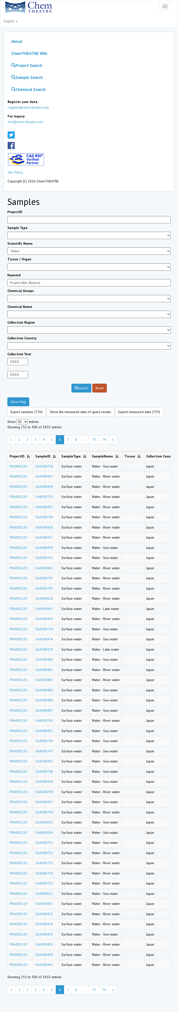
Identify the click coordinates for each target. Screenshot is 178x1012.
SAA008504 (44, 832)
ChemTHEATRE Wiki (29, 53)
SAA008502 (44, 822)
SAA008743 (44, 588)
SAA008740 (44, 517)
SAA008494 (44, 781)
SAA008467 (44, 609)
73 (94, 439)
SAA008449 (44, 486)
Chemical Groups (20, 291)
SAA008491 (44, 731)
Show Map (18, 402)
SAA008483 (44, 680)
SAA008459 (44, 547)
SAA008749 (44, 792)
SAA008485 (44, 690)
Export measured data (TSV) (139, 412)
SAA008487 (44, 710)
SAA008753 (44, 863)
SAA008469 (44, 619)
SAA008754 (44, 873)
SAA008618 (44, 598)
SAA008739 (44, 496)
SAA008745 (44, 720)
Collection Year (19, 354)
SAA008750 (44, 812)
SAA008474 (44, 639)
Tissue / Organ (19, 259)
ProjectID (14, 212)
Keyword (14, 275)
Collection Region (21, 322)
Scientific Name (20, 243)
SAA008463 (44, 568)
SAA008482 (44, 670)
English (11, 21)
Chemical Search (28, 89)
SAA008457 (44, 537)
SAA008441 (44, 964)
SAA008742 (44, 578)
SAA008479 (44, 649)
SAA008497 (44, 802)
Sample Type (17, 228)
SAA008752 (44, 853)
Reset (100, 388)
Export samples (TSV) (26, 412)
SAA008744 (44, 629)
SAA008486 (44, 700)
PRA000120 (18, 466)
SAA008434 (44, 924)
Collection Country (22, 338)
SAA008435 (44, 934)
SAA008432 (44, 903)
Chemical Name (19, 306)
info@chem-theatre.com (25, 122)
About (16, 41)
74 (104, 439)
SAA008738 (44, 466)
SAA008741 (44, 558)
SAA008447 (44, 476)
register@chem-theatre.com (28, 107)
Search (81, 388)
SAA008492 (44, 761)
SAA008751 (44, 842)
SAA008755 (44, 883)
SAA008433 (44, 914)
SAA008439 (44, 944)
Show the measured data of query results (80, 412)
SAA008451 (44, 507)
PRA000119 (18, 903)
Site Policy (15, 172)
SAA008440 (44, 954)
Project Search (26, 65)
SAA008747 (44, 751)
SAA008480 (44, 659)
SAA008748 (44, 771)
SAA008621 (44, 893)
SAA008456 (44, 527)
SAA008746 (44, 741)
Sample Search (27, 77)
